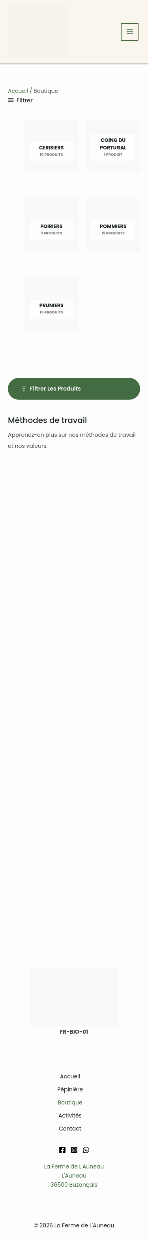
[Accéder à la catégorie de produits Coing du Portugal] (113, 148)
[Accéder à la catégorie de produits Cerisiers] (51, 148)
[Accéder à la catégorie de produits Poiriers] (51, 227)
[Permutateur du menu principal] (130, 32)
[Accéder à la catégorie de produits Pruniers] (51, 306)
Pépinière (70, 1089)
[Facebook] (62, 1149)
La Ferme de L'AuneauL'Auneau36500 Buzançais (74, 1176)
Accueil (18, 91)
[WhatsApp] (86, 1149)
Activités (70, 1115)
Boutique (70, 1102)
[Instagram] (74, 1149)
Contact (70, 1129)
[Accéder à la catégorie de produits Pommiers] (113, 227)
